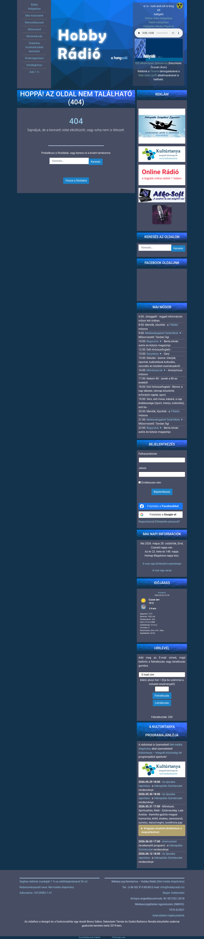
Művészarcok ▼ (157, 370)
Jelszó (142, 468)
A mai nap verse (162, 570)
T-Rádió (173, 324)
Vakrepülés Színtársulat (168, 785)
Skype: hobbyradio (174, 892)
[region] (159, 48)
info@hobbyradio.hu (172, 887)
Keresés (95, 161)
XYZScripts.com (118, 937)
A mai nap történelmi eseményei (162, 563)
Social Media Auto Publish (89, 937)
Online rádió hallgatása (158, 18)
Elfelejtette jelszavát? (167, 521)
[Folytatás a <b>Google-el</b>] (160, 514)
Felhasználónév (147, 453)
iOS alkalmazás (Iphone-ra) (151, 63)
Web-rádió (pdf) (147, 75)
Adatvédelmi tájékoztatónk (168, 915)
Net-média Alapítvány (171, 881)
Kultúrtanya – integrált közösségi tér (160, 752)
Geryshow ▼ (155, 353)
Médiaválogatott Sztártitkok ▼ (163, 333)
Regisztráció (145, 521)
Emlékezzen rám (149, 482)
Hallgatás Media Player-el (158, 26)
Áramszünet (169, 841)
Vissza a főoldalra (76, 180)
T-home (154, 71)
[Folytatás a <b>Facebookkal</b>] (160, 506)
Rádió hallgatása (159, 22)
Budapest (162, 593)
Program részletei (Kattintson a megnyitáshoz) (161, 830)
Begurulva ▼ (155, 341)
